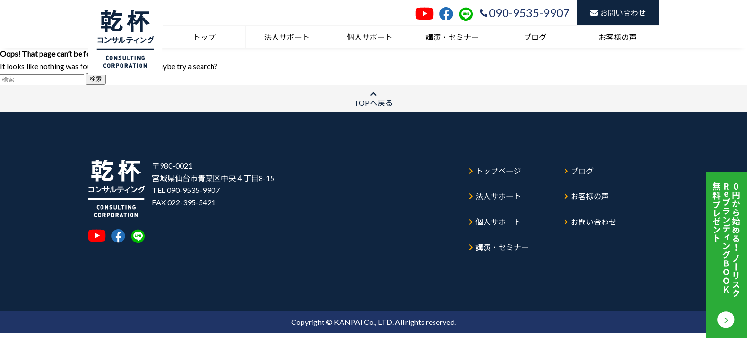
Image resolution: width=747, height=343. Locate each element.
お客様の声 (618, 36)
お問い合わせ (618, 12)
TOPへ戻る (373, 98)
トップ (204, 36)
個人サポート (370, 36)
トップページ (496, 166)
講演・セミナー (452, 36)
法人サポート (287, 36)
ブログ (535, 36)
